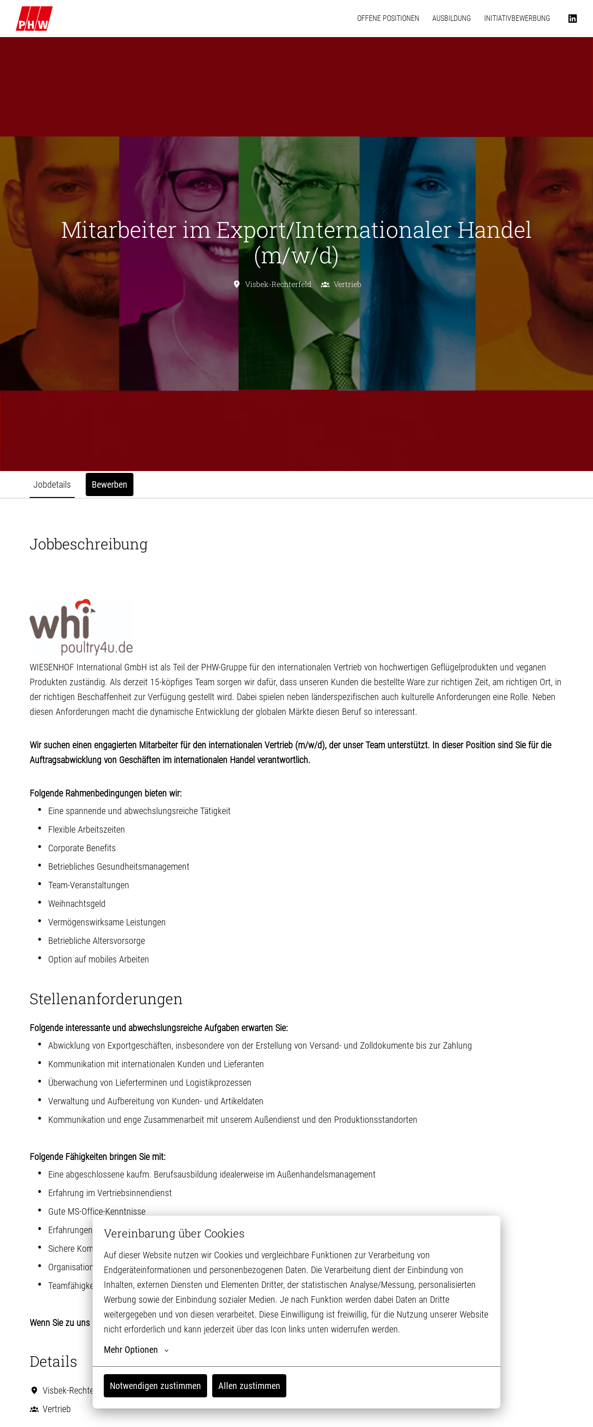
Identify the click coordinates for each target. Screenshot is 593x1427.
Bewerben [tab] (109, 484)
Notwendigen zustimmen (155, 1385)
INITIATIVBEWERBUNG (517, 18)
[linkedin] (572, 18)
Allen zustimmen (249, 1385)
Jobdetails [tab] (52, 484)
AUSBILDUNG (451, 18)
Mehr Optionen (136, 1349)
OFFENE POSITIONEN (388, 18)
